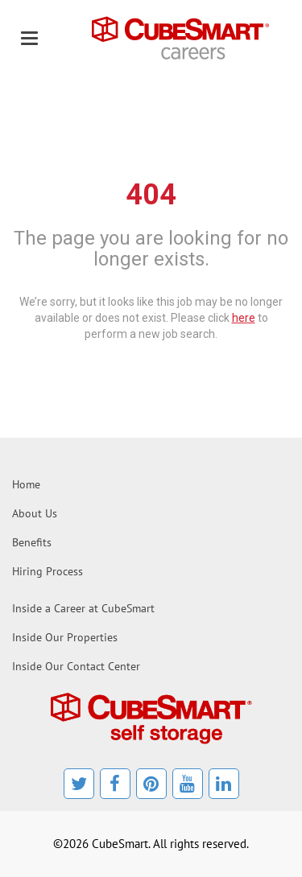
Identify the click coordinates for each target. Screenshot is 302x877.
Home (26, 484)
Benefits (32, 542)
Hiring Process (47, 571)
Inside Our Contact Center (76, 666)
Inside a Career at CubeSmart (83, 608)
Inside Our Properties (65, 637)
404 (151, 195)
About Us (34, 513)
